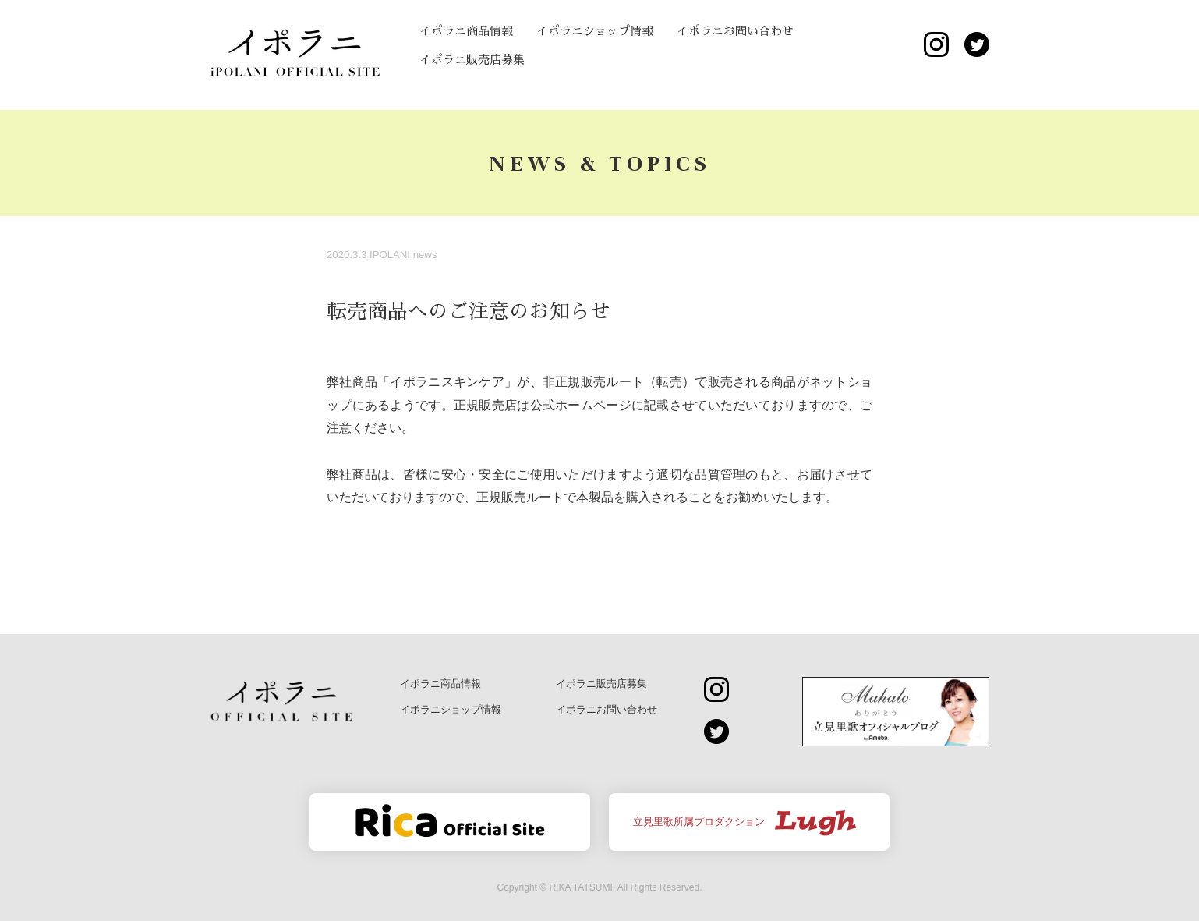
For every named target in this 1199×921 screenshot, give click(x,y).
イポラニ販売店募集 (472, 60)
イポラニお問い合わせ (735, 31)
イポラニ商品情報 (466, 31)
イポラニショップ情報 (594, 31)
